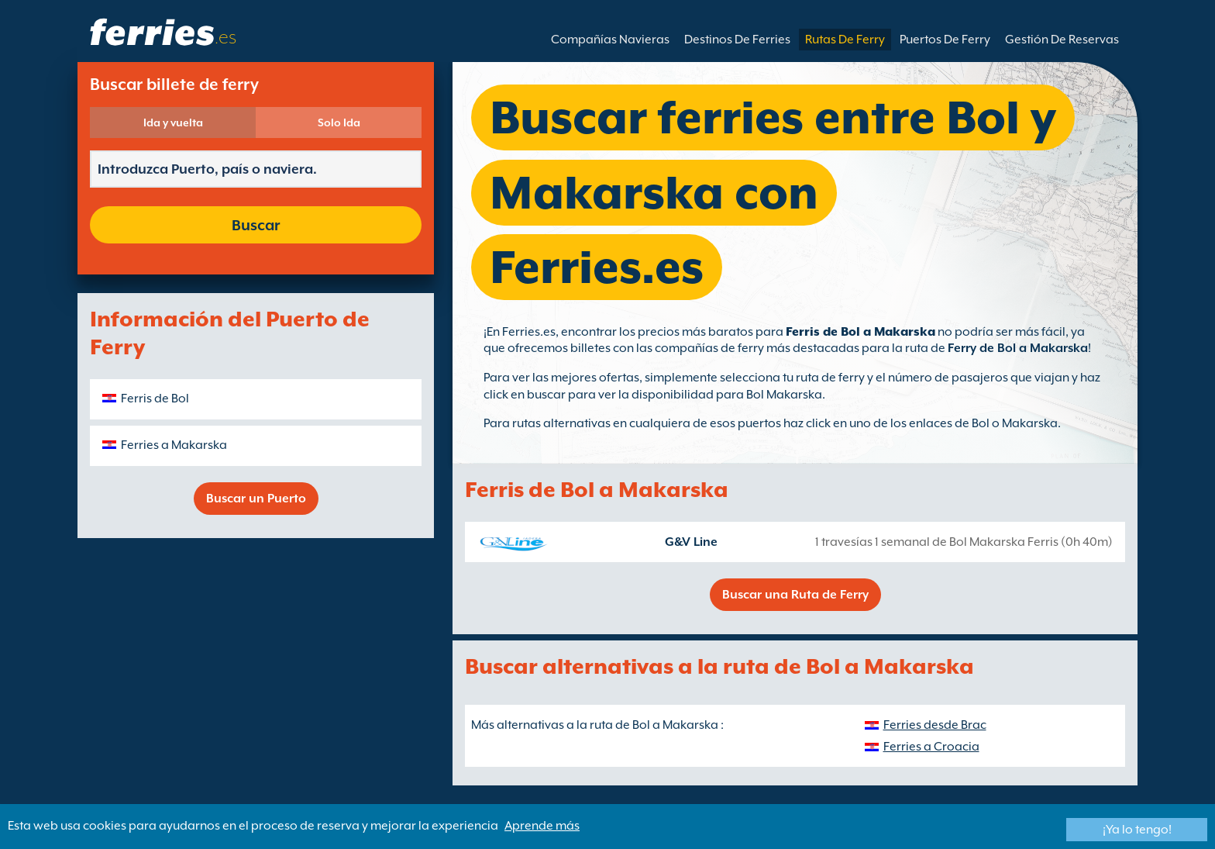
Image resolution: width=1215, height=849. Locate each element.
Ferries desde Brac (934, 725)
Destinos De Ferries (737, 40)
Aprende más (542, 826)
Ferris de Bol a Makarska (860, 332)
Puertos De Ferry (945, 40)
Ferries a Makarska (174, 445)
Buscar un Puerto (256, 499)
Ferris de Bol (155, 399)
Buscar (256, 224)
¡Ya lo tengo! (1137, 830)
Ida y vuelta (173, 122)
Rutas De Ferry (845, 40)
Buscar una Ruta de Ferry (795, 595)
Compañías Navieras (610, 40)
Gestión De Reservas (1062, 40)
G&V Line (691, 542)
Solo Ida (339, 122)
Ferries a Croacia (931, 747)
